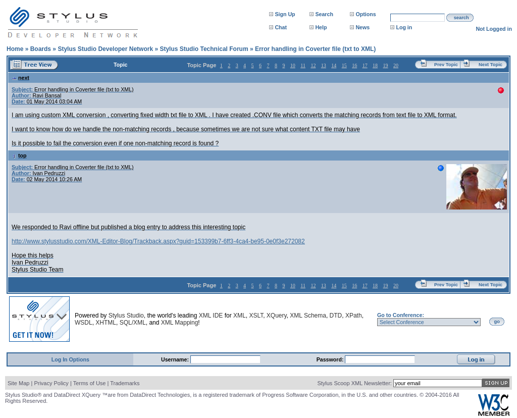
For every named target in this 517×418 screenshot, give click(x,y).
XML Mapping (179, 322)
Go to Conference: (400, 315)
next (20, 78)
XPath (353, 315)
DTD (336, 315)
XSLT (256, 315)
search (461, 17)
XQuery (277, 315)
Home (15, 49)
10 (292, 65)
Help (321, 27)
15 (344, 65)
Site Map (18, 383)
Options (365, 14)
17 (365, 65)
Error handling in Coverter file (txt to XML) (315, 49)
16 (354, 65)
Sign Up (285, 14)
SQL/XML (133, 322)
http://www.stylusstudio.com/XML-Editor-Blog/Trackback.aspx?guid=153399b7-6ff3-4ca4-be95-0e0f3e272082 (158, 241)
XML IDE (211, 315)
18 (375, 65)
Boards (40, 49)
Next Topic (490, 64)
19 (385, 65)
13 (323, 65)
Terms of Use (89, 383)
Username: (175, 359)
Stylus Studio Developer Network (105, 49)
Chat (281, 27)
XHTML (105, 322)
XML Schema (308, 315)
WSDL (83, 322)
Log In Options (70, 359)
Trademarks (124, 383)
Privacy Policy (51, 383)
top (19, 155)
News (362, 27)
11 (302, 65)
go (497, 321)
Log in (404, 27)
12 (313, 65)
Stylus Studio (126, 315)
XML (239, 315)
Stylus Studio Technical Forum (204, 49)
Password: (331, 359)
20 (395, 65)
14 (333, 65)
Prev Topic (446, 64)
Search (324, 14)
